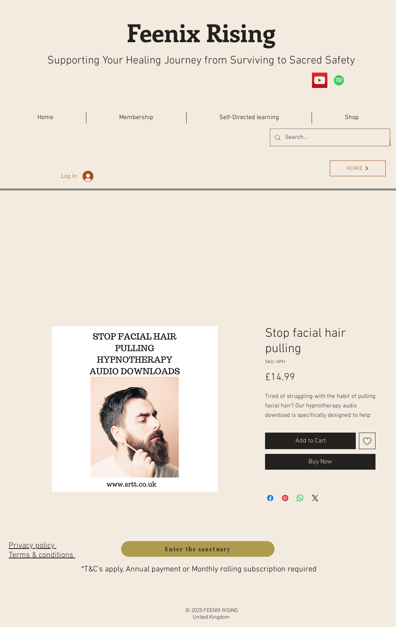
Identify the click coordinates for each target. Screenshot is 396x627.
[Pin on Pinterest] (285, 498)
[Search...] (329, 137)
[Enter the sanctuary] (198, 549)
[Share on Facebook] (270, 498)
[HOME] (358, 168)
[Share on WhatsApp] (300, 498)
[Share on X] (315, 498)
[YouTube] (319, 80)
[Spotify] (339, 80)
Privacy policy (32, 545)
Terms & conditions (42, 555)
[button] (351, 117)
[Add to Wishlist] (367, 441)
